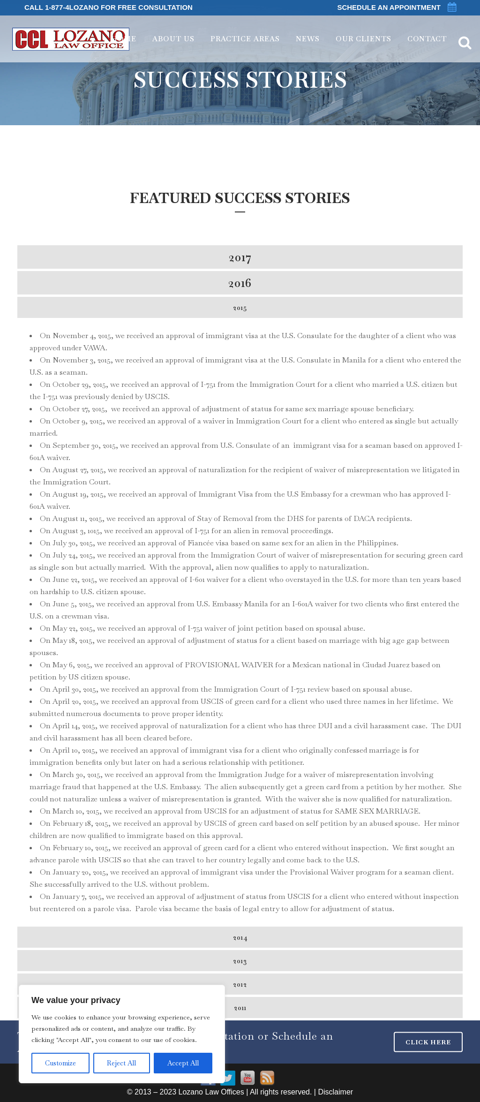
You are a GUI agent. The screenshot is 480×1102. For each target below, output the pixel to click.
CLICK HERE (428, 1042)
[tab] (240, 257)
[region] (122, 1034)
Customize (60, 1063)
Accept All (183, 1063)
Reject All (121, 1063)
